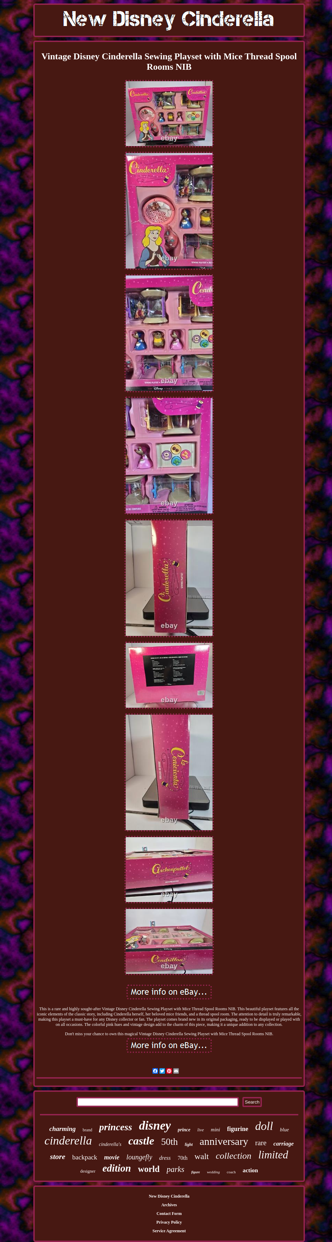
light (189, 1144)
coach (231, 1172)
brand (87, 1130)
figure (195, 1172)
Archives (169, 1204)
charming (62, 1128)
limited (273, 1155)
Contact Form (169, 1213)
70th (182, 1158)
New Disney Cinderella (169, 1196)
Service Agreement (169, 1230)
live (200, 1129)
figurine (237, 1128)
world (149, 1169)
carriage (283, 1143)
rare (261, 1143)
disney (155, 1125)
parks (175, 1169)
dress (165, 1158)
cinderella (68, 1140)
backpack (84, 1157)
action (250, 1170)
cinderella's (110, 1144)
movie (111, 1157)
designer (88, 1171)
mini (215, 1129)
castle (141, 1140)
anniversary (224, 1141)
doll (264, 1126)
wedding (213, 1172)
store (57, 1156)
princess (115, 1127)
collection (233, 1156)
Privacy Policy (169, 1222)
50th (169, 1142)
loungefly (139, 1157)
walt (201, 1156)
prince (184, 1129)
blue (284, 1129)
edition (116, 1168)
